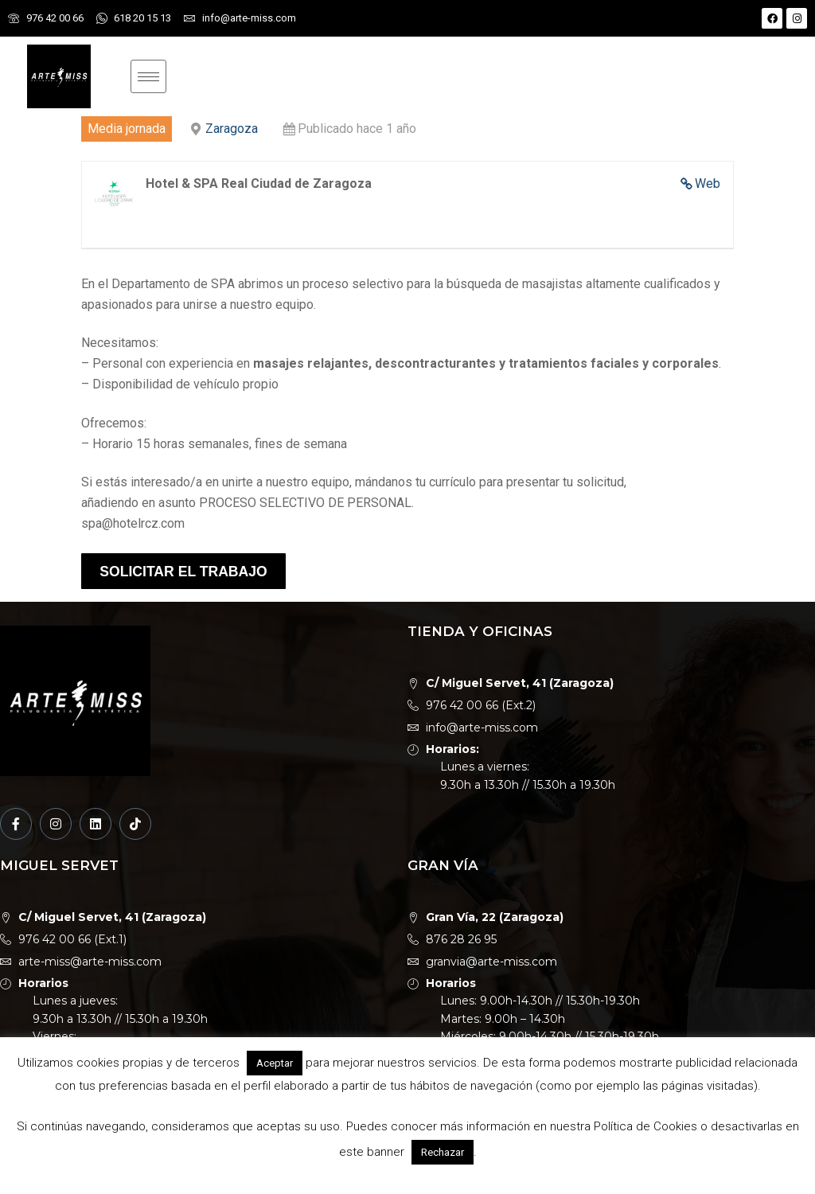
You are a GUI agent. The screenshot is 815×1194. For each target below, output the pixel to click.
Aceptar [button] (274, 1063)
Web (707, 183)
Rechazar (442, 1152)
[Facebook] (16, 824)
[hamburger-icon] (148, 76)
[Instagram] (56, 824)
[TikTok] (135, 824)
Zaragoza (231, 128)
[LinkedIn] (95, 824)
